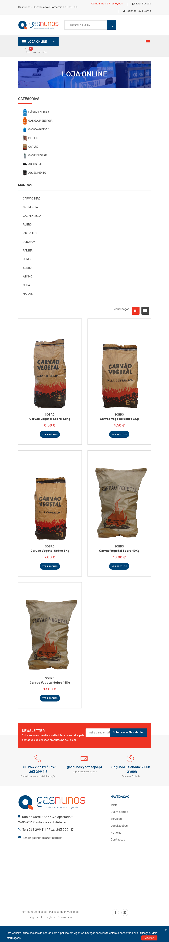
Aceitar (149, 937)
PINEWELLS (30, 237)
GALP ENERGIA (32, 220)
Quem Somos (119, 817)
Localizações (119, 830)
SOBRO (27, 272)
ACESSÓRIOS (33, 168)
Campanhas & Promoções (107, 4)
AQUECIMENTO (34, 177)
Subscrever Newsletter (128, 737)
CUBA (26, 289)
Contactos (118, 844)
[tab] (136, 315)
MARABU (28, 298)
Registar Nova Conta (137, 14)
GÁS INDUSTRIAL (36, 160)
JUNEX (27, 263)
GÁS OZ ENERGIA (36, 117)
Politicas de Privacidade (64, 917)
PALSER (28, 255)
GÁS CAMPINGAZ (36, 134)
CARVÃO (31, 151)
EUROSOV (29, 246)
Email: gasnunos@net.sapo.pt (42, 842)
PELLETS (31, 143)
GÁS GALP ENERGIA (37, 125)
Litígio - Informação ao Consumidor (51, 922)
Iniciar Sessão (141, 4)
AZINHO (27, 281)
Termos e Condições (34, 917)
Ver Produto (50, 439)
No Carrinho (36, 57)
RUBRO (27, 229)
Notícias (116, 837)
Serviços (116, 824)
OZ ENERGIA (30, 211)
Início (114, 810)
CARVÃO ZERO (31, 203)
